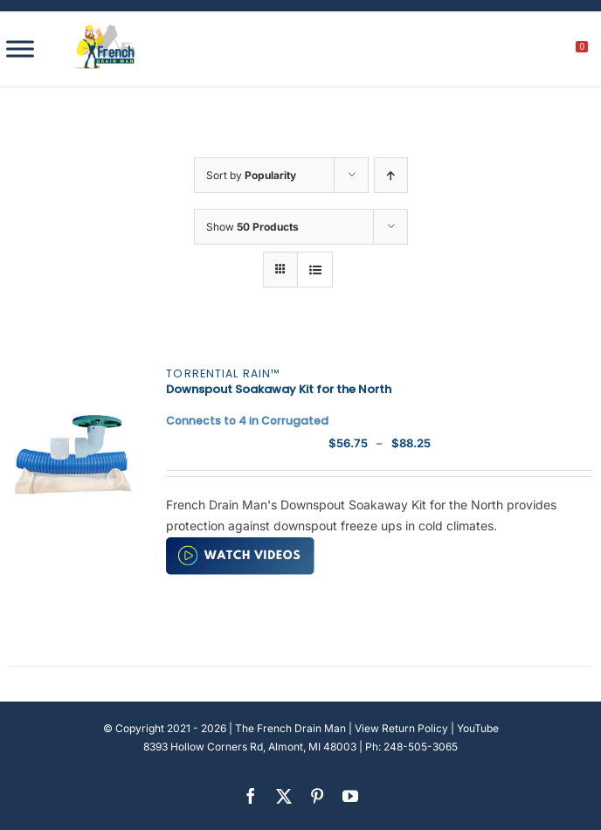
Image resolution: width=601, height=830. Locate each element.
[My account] (523, 51)
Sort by (251, 175)
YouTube (478, 728)
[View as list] (315, 269)
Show (252, 226)
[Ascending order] (391, 175)
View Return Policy (401, 728)
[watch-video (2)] (240, 543)
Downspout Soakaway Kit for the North (278, 397)
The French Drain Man (290, 728)
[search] (485, 51)
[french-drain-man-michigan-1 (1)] (104, 30)
